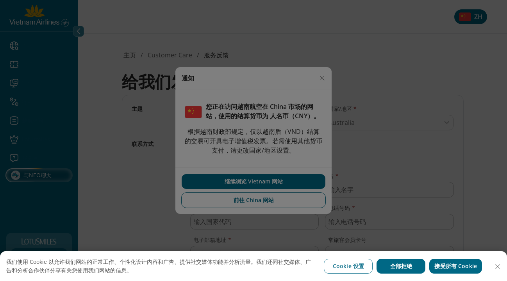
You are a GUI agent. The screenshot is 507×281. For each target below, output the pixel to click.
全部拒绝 (401, 266)
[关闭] (498, 266)
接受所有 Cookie (455, 266)
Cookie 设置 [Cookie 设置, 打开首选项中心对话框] (348, 266)
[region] (253, 266)
